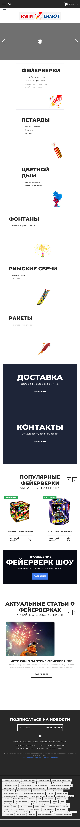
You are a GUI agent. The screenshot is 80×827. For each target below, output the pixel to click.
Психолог (19, 806)
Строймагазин (48, 801)
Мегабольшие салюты (34, 87)
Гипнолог (32, 817)
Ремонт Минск (8, 817)
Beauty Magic (8, 806)
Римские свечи (18, 275)
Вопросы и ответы (67, 748)
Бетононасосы (20, 812)
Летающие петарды (33, 127)
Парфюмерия (60, 799)
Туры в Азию (21, 817)
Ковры (55, 804)
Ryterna (29, 809)
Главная (17, 745)
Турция (44, 806)
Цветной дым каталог (34, 182)
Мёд (22, 809)
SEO (39, 801)
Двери (71, 799)
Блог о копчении (9, 791)
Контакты (51, 748)
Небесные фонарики (33, 186)
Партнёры (40, 751)
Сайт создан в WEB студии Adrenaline (35, 760)
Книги (62, 804)
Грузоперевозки (44, 804)
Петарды (28, 133)
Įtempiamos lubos (9, 799)
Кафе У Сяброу (23, 799)
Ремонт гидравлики (41, 788)
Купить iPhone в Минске (11, 796)
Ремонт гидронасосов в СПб (61, 783)
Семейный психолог (10, 788)
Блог (36, 745)
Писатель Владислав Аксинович (33, 796)
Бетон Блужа (8, 812)
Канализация (64, 806)
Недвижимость (62, 801)
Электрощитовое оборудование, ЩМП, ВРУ (32, 791)
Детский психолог (44, 785)
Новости (6, 801)
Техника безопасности (15, 748)
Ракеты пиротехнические (22, 325)
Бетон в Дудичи (54, 809)
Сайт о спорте (57, 793)
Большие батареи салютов (36, 84)
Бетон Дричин (61, 812)
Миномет (16, 279)
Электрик (50, 796)
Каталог (27, 745)
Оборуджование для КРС (26, 785)
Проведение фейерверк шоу (53, 745)
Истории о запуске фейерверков (41, 664)
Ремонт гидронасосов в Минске (61, 788)
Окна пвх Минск (44, 783)
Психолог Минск (26, 788)
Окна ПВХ (53, 806)
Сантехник (72, 814)
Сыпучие (65, 809)
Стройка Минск (9, 793)
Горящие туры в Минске (11, 783)
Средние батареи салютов (36, 81)
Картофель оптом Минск (41, 793)
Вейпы (50, 799)
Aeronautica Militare (19, 801)
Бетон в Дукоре (40, 809)
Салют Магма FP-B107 (20, 533)
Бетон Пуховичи (34, 812)
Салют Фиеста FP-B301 (59, 533)
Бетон (27, 806)
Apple (25, 814)
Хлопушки (29, 130)
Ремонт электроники (58, 814)
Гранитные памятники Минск (58, 791)
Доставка (40, 748)
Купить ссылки (62, 796)
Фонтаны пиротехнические (23, 226)
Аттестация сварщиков (63, 817)
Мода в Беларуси (9, 785)
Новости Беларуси (29, 783)
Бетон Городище (48, 812)
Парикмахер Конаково (45, 817)
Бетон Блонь (8, 814)
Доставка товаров (21, 804)
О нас (30, 748)
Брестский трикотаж (38, 799)
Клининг (31, 801)
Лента (50, 751)
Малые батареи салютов (35, 77)
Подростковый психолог (61, 785)
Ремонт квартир (44, 814)
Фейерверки (8, 804)
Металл (35, 806)
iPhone (33, 804)
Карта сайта (54, 760)
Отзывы (30, 751)
